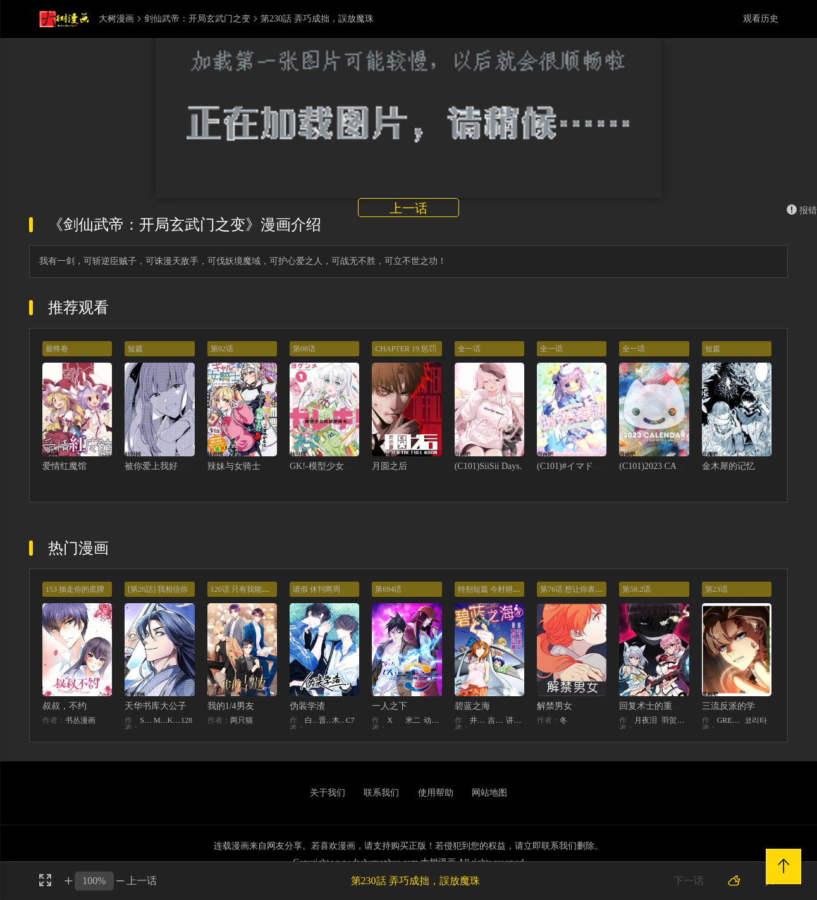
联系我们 (381, 792)
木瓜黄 (339, 720)
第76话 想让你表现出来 (579, 589)
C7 (350, 720)
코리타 (755, 720)
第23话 (716, 589)
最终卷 (57, 348)
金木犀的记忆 (728, 466)
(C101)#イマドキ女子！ (583, 466)
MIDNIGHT (161, 720)
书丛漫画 (80, 720)
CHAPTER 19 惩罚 (405, 348)
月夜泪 (645, 720)
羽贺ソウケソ (675, 720)
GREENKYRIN (730, 720)
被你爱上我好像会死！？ (173, 466)
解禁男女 (554, 706)
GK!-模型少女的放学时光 (339, 466)
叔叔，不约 (64, 706)
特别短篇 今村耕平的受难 (500, 589)
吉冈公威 (497, 720)
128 (186, 720)
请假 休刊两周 (316, 589)
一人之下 (389, 706)
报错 (802, 210)
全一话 (469, 348)
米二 (413, 720)
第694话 (388, 589)
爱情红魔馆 (64, 466)
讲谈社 (515, 720)
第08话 (304, 348)
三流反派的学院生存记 (746, 706)
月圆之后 (389, 466)
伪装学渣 (307, 706)
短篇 (135, 348)
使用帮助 (435, 792)
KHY (174, 720)
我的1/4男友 (230, 706)
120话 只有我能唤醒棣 (248, 589)
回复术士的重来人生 (659, 706)
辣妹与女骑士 (234, 466)
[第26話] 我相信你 (158, 589)
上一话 (408, 208)
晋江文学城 (326, 720)
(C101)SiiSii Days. (488, 466)
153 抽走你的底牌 (75, 589)
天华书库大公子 (156, 706)
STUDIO (147, 720)
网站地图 (489, 792)
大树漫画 (116, 19)
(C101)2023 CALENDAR (665, 466)
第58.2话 (636, 589)
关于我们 (327, 792)
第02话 (222, 348)
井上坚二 (479, 720)
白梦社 (312, 720)
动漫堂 (433, 720)
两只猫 (241, 720)
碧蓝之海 (472, 706)
